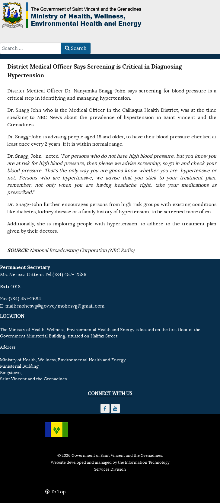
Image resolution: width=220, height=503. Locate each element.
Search (76, 48)
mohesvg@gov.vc (35, 306)
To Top (55, 492)
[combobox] (30, 48)
